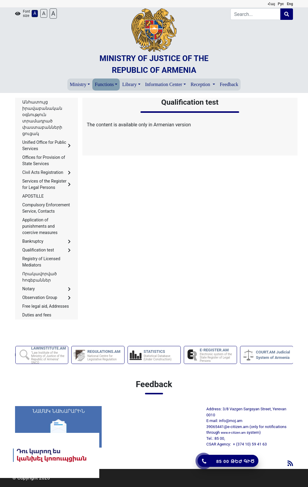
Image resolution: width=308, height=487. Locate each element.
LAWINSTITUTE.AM (49, 355)
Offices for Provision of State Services (43, 160)
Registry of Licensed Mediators (41, 261)
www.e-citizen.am (233, 433)
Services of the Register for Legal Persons (46, 184)
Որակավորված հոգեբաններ (39, 276)
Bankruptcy (46, 241)
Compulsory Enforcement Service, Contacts (46, 208)
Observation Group (46, 297)
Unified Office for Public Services (46, 145)
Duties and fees (36, 315)
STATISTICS (161, 355)
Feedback (229, 84)
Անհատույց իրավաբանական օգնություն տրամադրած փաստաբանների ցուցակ (42, 118)
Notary (46, 288)
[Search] (255, 14)
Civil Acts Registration (46, 172)
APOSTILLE (33, 196)
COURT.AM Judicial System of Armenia (273, 355)
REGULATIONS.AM (105, 355)
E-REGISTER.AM (218, 355)
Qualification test (46, 250)
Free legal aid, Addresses (45, 306)
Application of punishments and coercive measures (39, 226)
